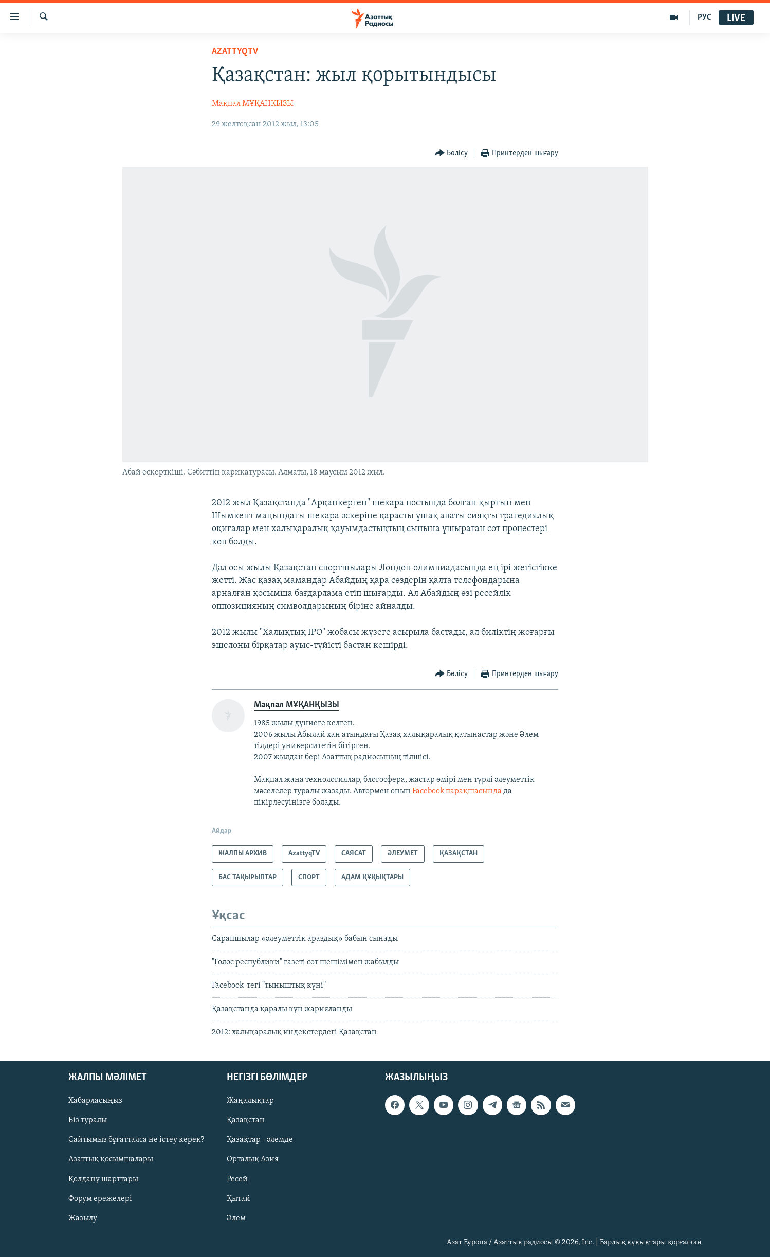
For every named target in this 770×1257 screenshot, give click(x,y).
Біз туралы (87, 1121)
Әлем (236, 1218)
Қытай (238, 1199)
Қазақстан (246, 1121)
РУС (704, 17)
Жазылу (82, 1218)
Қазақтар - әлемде (260, 1140)
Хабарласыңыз (95, 1101)
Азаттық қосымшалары (110, 1160)
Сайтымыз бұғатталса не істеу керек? (136, 1140)
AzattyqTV (235, 52)
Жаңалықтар (250, 1101)
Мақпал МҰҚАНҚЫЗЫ (253, 104)
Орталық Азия (253, 1160)
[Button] (451, 153)
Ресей (237, 1179)
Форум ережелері (100, 1199)
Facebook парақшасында (457, 791)
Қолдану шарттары (103, 1179)
